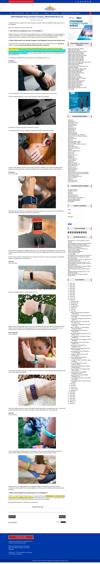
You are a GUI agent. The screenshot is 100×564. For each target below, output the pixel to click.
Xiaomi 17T (71, 120)
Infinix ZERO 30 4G (73, 181)
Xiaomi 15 (70, 126)
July (72, 309)
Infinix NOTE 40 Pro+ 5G (74, 148)
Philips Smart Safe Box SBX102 (76, 52)
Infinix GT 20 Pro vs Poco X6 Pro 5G (77, 144)
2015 (71, 392)
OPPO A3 (70, 140)
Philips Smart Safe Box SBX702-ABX (77, 69)
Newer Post (12, 518)
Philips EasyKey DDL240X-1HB (76, 60)
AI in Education (71, 254)
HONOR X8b (71, 157)
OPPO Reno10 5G (72, 165)
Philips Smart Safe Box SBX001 (76, 70)
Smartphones (35, 13)
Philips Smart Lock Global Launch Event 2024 (79, 62)
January (73, 390)
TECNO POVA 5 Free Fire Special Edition (78, 173)
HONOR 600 (71, 121)
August (73, 307)
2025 (71, 285)
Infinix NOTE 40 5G (73, 146)
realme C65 (71, 145)
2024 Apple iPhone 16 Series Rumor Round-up (79, 255)
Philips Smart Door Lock (74, 75)
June (72, 311)
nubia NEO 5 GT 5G (73, 122)
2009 (71, 401)
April (72, 385)
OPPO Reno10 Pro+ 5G (74, 164)
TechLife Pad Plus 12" (73, 196)
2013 (71, 395)
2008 (71, 403)
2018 (71, 296)
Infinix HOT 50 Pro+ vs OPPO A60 (76, 134)
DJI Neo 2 (70, 192)
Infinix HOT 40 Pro (72, 180)
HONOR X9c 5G (72, 132)
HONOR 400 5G (72, 129)
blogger (62, 523)
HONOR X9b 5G (72, 160)
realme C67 (71, 161)
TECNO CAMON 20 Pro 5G (75, 176)
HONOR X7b (71, 156)
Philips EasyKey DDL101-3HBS (76, 58)
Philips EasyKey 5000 (73, 64)
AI (41, 13)
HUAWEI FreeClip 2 (73, 190)
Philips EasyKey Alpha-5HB (75, 71)
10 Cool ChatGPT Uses (74, 252)
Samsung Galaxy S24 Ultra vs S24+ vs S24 (79, 262)
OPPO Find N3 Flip (72, 163)
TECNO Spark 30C (72, 133)
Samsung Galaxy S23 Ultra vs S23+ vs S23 (79, 271)
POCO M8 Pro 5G (72, 124)
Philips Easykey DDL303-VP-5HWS (77, 78)
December (73, 301)
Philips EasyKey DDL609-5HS (75, 63)
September (74, 306)
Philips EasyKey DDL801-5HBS (76, 54)
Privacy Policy (55, 13)
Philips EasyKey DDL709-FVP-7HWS (77, 87)
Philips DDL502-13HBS (74, 50)
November (73, 302)
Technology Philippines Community (71, 13)
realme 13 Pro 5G (72, 138)
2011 (71, 398)
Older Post (60, 518)
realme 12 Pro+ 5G (72, 154)
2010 (71, 400)
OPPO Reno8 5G (72, 169)
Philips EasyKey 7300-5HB (74, 77)
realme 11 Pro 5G (72, 177)
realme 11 (70, 179)
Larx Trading (71, 89)
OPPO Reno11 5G (72, 158)
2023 (71, 288)
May (72, 383)
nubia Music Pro (72, 128)
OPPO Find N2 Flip (72, 273)
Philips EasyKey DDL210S (74, 83)
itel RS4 (70, 149)
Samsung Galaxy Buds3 (74, 200)
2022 (71, 290)
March (72, 387)
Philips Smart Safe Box (73, 74)
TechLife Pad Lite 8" (73, 195)
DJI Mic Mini (71, 201)
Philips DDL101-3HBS (73, 79)
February (73, 388)
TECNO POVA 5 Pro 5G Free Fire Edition (78, 172)
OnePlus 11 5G (72, 167)
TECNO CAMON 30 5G (74, 150)
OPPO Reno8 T (72, 171)
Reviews (46, 13)
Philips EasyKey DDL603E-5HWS (76, 81)
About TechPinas (19, 13)
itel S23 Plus (71, 153)
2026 (71, 283)
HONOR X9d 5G (72, 125)
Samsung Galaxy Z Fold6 (74, 141)
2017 (71, 298)
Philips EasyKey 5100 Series (75, 82)
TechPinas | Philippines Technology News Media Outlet (54, 562)
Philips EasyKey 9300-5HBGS (75, 85)
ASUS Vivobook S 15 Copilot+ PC (76, 197)
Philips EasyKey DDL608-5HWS (76, 73)
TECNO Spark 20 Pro (73, 175)
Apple (27, 13)
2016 (71, 299)
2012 (71, 396)
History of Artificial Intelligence (75, 251)
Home (11, 13)
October (73, 304)
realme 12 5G (71, 152)
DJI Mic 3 (70, 193)
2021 (71, 291)
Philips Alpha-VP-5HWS (74, 86)
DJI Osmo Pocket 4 (73, 189)
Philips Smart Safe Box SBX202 (76, 59)
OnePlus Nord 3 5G (73, 168)
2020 (71, 293)
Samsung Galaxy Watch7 (74, 199)
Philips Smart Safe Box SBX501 (76, 48)
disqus (57, 523)
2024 (71, 286)
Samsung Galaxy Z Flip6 (74, 142)
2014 (71, 393)
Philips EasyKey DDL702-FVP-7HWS (77, 51)
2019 (71, 294)
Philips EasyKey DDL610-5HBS (76, 56)
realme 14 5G (71, 130)
